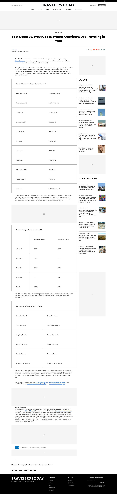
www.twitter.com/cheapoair (57, 384)
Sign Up (102, 483)
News (87, 184)
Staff (14, 49)
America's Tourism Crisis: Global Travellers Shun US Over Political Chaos (87, 113)
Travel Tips (51, 489)
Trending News (88, 85)
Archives (51, 480)
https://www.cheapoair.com (64, 411)
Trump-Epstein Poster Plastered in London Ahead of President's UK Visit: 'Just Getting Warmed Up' (88, 90)
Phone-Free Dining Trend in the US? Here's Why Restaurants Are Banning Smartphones (87, 251)
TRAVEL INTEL (78, 9)
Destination (58, 32)
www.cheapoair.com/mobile (57, 382)
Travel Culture (89, 246)
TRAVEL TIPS (68, 9)
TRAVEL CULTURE (56, 9)
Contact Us (70, 482)
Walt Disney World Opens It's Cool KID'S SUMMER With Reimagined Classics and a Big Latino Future (88, 200)
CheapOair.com (20, 61)
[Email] (101, 49)
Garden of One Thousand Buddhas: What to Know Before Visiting (87, 226)
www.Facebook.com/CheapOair (36, 384)
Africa (88, 233)
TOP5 (47, 9)
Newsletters (93, 5)
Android (32, 411)
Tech (86, 133)
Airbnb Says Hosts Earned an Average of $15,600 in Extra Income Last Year (87, 187)
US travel (43, 447)
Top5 (50, 485)
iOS (26, 411)
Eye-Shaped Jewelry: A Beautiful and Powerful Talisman (86, 149)
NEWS (32, 9)
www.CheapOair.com (41, 382)
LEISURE (40, 9)
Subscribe (102, 5)
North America (89, 195)
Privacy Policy (71, 485)
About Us (70, 480)
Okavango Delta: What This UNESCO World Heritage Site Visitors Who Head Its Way (87, 238)
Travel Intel (51, 490)
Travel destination (34, 447)
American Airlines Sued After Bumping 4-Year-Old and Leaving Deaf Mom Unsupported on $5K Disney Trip (88, 213)
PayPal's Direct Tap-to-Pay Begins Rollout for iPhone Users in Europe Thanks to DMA (87, 138)
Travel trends (24, 447)
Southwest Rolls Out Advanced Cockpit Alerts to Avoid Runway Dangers (87, 101)
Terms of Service (72, 483)
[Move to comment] (104, 49)
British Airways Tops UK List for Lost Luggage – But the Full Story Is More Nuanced (87, 125)
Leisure (50, 483)
